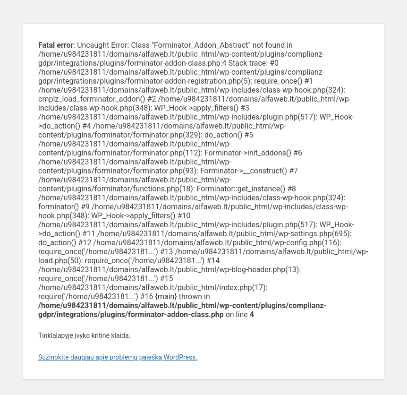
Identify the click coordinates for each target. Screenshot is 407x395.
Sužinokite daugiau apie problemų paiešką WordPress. (117, 357)
